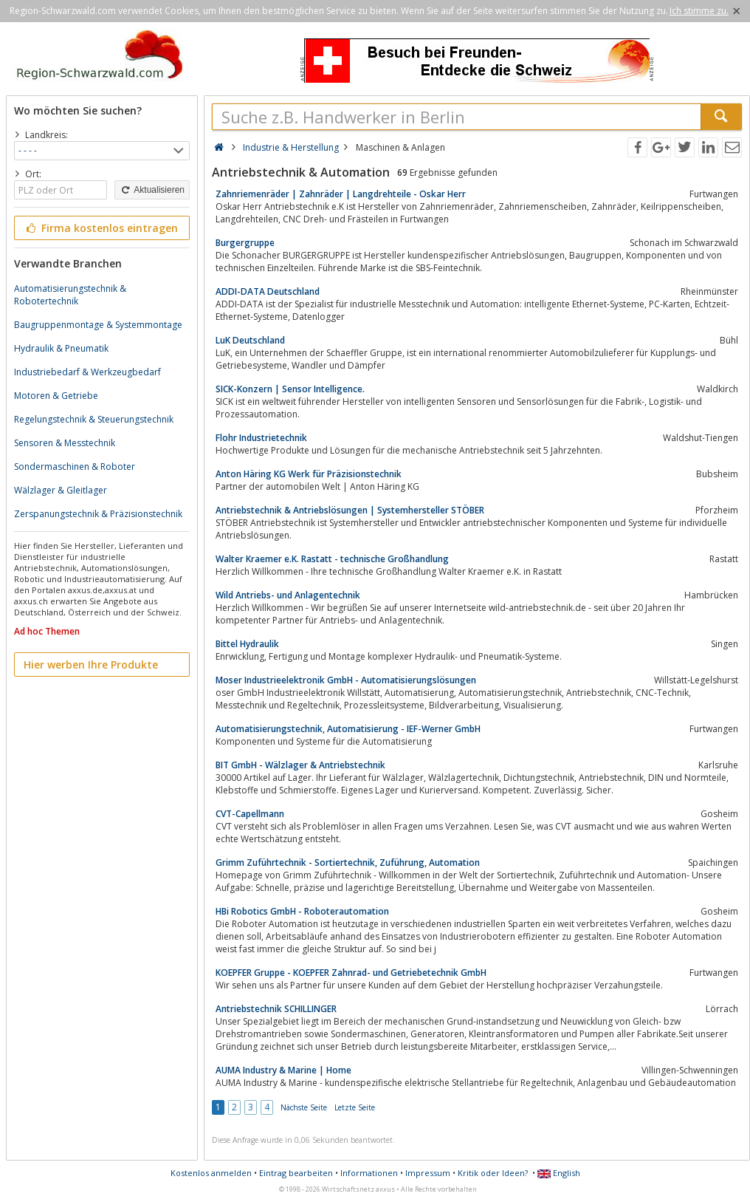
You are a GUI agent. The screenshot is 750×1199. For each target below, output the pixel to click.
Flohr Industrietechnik (261, 437)
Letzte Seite (354, 1107)
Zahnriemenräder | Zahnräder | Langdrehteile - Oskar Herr (341, 194)
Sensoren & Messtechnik (64, 443)
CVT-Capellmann (250, 813)
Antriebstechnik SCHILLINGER (276, 1008)
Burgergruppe (245, 242)
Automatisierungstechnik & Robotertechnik (70, 294)
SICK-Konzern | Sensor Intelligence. (290, 389)
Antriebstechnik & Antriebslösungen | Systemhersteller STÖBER (350, 510)
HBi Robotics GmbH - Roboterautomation (302, 911)
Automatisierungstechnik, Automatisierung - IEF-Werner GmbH (348, 729)
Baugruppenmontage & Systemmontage (98, 324)
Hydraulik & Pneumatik (61, 348)
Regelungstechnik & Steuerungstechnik (93, 419)
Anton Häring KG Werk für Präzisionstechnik (309, 474)
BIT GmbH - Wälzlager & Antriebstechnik (300, 765)
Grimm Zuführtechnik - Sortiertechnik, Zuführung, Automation (348, 862)
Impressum (427, 1172)
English (558, 1172)
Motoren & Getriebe (56, 395)
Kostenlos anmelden (211, 1172)
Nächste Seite (304, 1107)
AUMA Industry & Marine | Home (283, 1070)
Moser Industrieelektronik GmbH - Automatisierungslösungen (346, 680)
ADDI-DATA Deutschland (268, 291)
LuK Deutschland (250, 340)
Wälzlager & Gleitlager (60, 490)
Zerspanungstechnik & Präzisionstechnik (98, 514)
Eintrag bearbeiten (296, 1172)
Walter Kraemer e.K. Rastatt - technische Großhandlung (332, 559)
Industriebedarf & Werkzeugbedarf (87, 372)
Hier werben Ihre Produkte (91, 664)
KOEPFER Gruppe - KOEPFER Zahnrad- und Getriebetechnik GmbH (351, 972)
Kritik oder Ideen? (493, 1172)
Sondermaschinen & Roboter (74, 466)
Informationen (369, 1172)
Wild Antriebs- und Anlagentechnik (288, 595)
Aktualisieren (152, 190)
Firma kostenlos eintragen (101, 228)
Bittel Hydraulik (247, 644)
